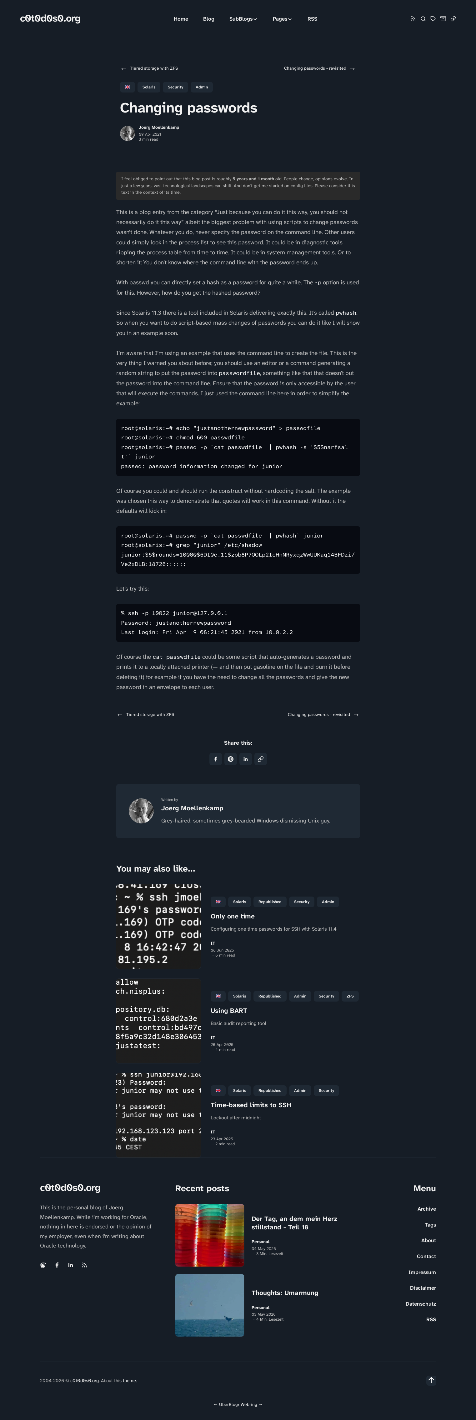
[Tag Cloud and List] (433, 19)
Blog (208, 18)
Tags (430, 1224)
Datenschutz (421, 1303)
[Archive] (443, 19)
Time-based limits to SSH (251, 1105)
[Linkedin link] (70, 1265)
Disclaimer (423, 1287)
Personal (260, 1241)
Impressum (422, 1272)
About (428, 1240)
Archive (427, 1208)
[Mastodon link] (44, 1265)
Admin (202, 87)
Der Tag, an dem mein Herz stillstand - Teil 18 (294, 1223)
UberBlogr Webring (238, 1404)
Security (175, 87)
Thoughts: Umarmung (285, 1292)
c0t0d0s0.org (50, 18)
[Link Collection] (453, 19)
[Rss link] (413, 18)
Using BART (229, 1010)
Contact (426, 1256)
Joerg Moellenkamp (159, 127)
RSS (312, 18)
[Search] (423, 19)
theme (129, 1381)
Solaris (149, 87)
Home (181, 18)
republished (270, 901)
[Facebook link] (57, 1265)
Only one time (233, 916)
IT (213, 943)
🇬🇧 (127, 87)
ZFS (350, 996)
